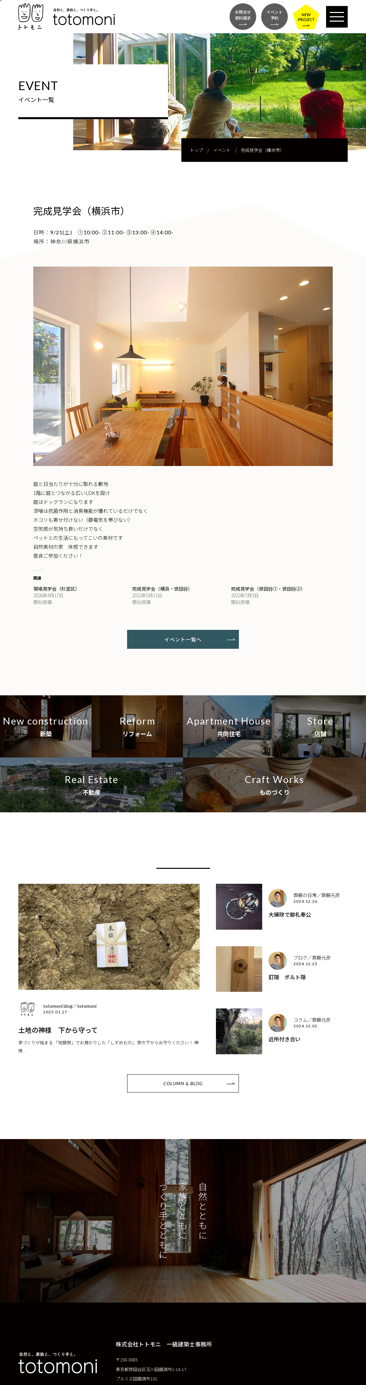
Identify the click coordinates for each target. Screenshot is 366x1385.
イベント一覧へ (183, 639)
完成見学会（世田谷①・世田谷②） (268, 588)
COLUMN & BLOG (183, 1083)
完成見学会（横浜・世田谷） (162, 588)
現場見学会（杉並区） (56, 588)
